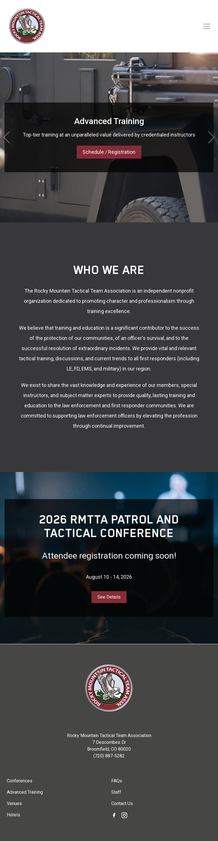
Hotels (13, 814)
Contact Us (122, 803)
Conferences (19, 780)
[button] (7, 137)
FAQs (116, 780)
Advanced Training (25, 792)
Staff (116, 792)
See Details (109, 597)
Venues (14, 803)
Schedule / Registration (109, 152)
